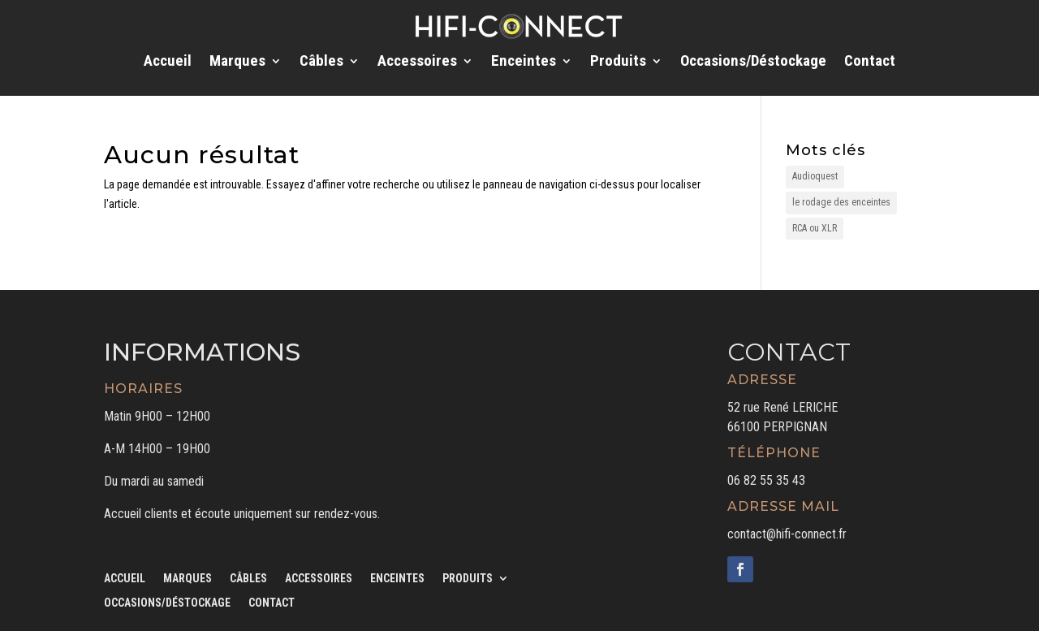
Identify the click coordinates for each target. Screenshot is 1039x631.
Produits (618, 62)
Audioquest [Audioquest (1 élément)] (815, 176)
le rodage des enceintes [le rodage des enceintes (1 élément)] (841, 202)
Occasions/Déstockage (753, 62)
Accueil (168, 62)
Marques (237, 62)
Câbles (321, 62)
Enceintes (523, 62)
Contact (869, 62)
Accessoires (417, 62)
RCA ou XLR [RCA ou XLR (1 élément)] (814, 228)
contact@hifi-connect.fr (787, 534)
